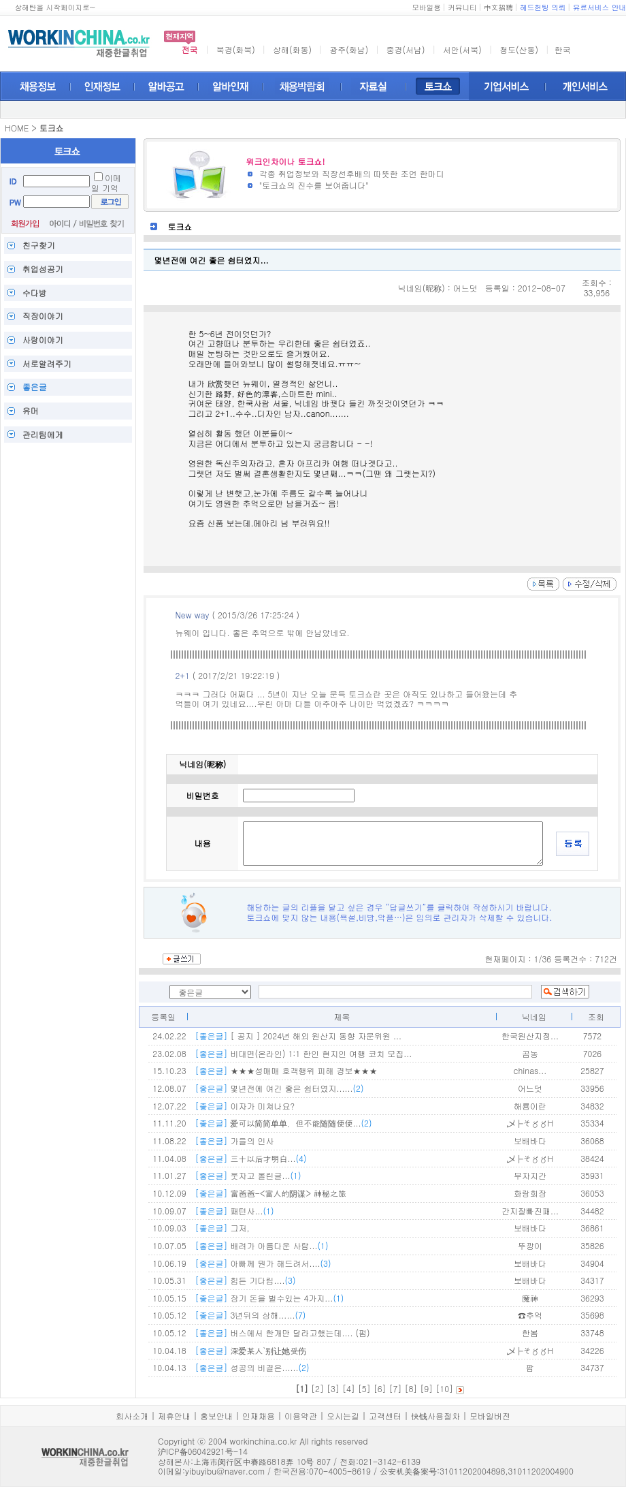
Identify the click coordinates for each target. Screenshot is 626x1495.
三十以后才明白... (250, 1158)
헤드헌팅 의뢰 (543, 7)
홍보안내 (216, 1415)
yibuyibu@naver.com (225, 1471)
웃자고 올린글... (248, 1175)
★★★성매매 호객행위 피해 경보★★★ (286, 1070)
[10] (444, 1388)
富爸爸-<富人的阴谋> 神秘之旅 (270, 1193)
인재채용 (258, 1415)
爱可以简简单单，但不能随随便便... (283, 1123)
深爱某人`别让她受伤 (250, 1350)
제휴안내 (174, 1415)
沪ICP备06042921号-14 (203, 1451)
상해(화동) (292, 49)
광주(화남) (348, 49)
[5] (364, 1388)
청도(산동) (518, 49)
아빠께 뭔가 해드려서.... (263, 1263)
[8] (410, 1388)
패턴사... (234, 1210)
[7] (395, 1388)
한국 (563, 49)
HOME (17, 127)
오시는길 (343, 1415)
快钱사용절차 (435, 1415)
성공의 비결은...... (252, 1367)
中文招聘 (498, 7)
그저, (222, 1227)
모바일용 (426, 7)
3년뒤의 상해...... (250, 1315)
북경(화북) (235, 49)
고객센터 (385, 1415)
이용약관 (300, 1415)
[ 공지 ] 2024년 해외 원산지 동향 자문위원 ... (298, 1035)
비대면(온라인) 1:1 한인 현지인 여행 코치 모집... (303, 1053)
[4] (348, 1388)
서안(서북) (462, 49)
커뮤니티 (462, 7)
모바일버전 (489, 1415)
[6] (380, 1388)
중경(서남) (405, 49)
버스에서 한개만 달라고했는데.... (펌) (282, 1332)
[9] (426, 1388)
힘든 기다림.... (245, 1280)
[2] (317, 1388)
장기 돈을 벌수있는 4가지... (269, 1298)
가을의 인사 (234, 1140)
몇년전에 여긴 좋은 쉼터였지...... (279, 1088)
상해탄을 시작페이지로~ (54, 7)
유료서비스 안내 (599, 7)
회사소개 (132, 1415)
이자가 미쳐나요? (245, 1106)
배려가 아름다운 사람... (261, 1245)
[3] (333, 1388)
